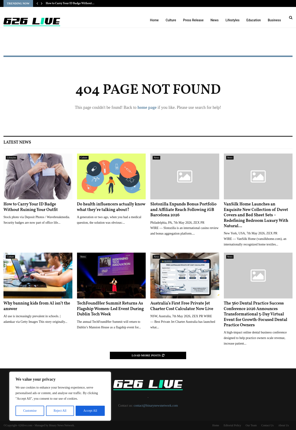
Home (154, 20)
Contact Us (267, 425)
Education (254, 20)
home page (147, 107)
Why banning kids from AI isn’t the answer (36, 306)
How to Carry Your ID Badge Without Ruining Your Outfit (30, 207)
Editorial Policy (232, 425)
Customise (30, 410)
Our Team (251, 425)
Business (274, 20)
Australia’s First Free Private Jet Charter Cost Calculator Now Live (181, 306)
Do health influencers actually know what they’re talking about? (111, 207)
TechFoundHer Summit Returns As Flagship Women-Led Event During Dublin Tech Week (110, 309)
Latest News (17, 142)
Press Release (193, 20)
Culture (171, 20)
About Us (283, 425)
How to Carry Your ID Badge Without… (70, 3)
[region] (60, 396)
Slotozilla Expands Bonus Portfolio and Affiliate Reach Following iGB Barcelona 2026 (183, 209)
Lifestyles (232, 20)
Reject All (59, 410)
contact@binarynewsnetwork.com (156, 405)
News (214, 20)
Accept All (90, 410)
